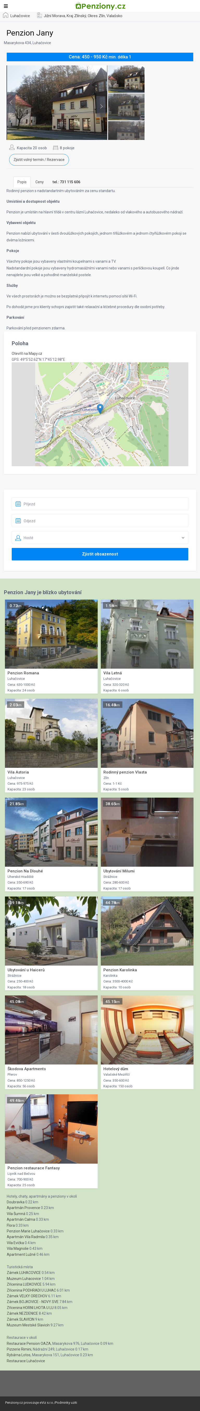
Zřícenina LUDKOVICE (24, 1284)
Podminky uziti (66, 1403)
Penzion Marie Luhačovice (28, 1231)
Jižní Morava (54, 15)
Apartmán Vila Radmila (26, 1237)
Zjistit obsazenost (100, 554)
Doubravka (15, 1202)
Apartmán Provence (23, 1208)
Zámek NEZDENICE (22, 1313)
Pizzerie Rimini (19, 1349)
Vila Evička (15, 1243)
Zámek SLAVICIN (20, 1319)
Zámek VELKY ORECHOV (27, 1296)
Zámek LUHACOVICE (24, 1273)
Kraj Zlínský (76, 15)
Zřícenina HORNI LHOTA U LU (30, 1308)
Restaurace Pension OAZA (29, 1343)
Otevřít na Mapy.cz (27, 353)
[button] (100, 409)
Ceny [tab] (39, 182)
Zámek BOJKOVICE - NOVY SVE (33, 1302)
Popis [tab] (22, 182)
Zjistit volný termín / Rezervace (39, 160)
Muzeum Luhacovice (24, 1279)
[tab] (66, 182)
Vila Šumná (16, 1214)
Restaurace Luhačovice (26, 1361)
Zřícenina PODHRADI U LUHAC (31, 1290)
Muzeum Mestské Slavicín (28, 1325)
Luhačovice (20, 15)
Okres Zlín (96, 15)
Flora (11, 1225)
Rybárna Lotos (18, 1355)
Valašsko (114, 15)
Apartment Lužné (21, 1254)
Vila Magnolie (18, 1248)
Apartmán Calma (21, 1219)
